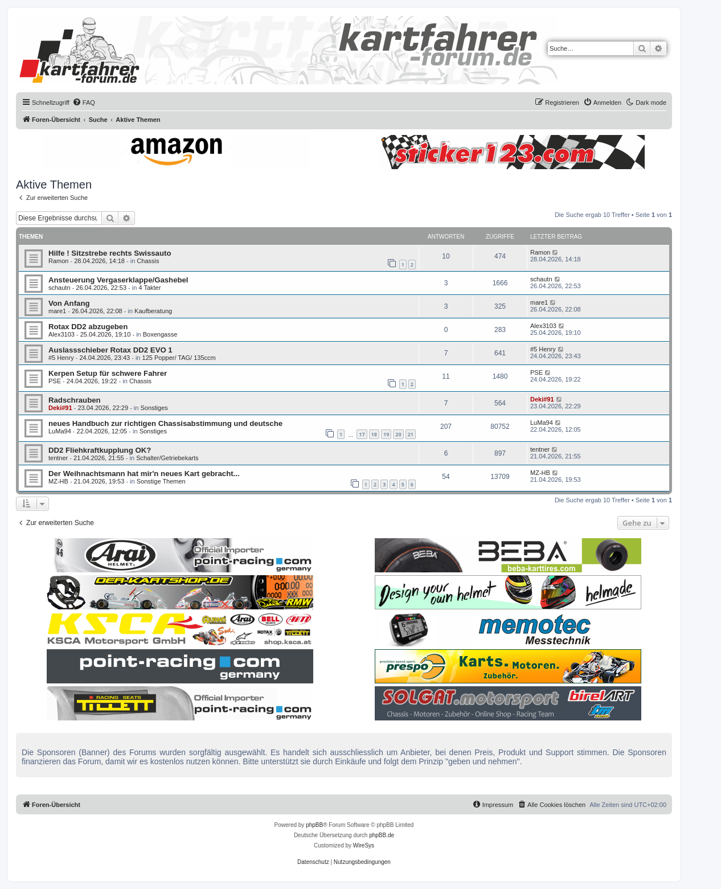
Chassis (148, 260)
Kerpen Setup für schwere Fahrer (107, 373)
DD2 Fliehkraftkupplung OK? (99, 450)
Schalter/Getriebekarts (167, 457)
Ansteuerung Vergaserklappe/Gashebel (118, 280)
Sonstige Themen (161, 481)
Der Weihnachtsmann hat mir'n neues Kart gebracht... (144, 473)
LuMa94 (59, 431)
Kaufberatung (153, 311)
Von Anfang (69, 303)
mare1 (57, 311)
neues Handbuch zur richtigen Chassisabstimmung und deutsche (165, 423)
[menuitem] (83, 102)
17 (361, 434)
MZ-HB (58, 481)
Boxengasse (160, 334)
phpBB (314, 825)
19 (386, 434)
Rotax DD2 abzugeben (88, 326)
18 (374, 434)
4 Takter (149, 287)
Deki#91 (60, 407)
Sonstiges (153, 407)
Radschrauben (74, 400)
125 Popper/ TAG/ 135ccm (179, 357)
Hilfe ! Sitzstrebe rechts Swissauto (109, 253)
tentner (58, 457)
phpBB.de (381, 835)
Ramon (58, 260)
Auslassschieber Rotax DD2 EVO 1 (110, 350)
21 (410, 434)
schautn (59, 287)
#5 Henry (61, 357)
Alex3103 (61, 334)
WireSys (363, 845)
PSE (54, 381)
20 (398, 434)
